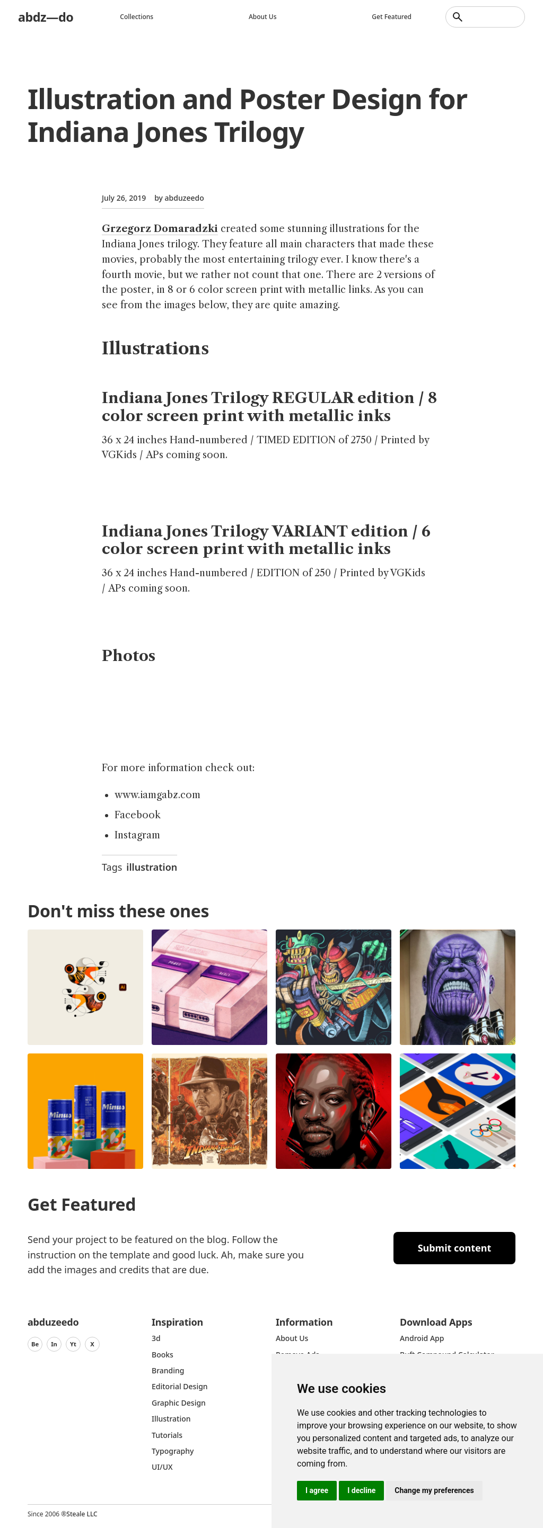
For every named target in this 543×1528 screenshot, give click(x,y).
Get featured (391, 16)
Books (162, 1355)
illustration (151, 867)
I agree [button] (316, 1490)
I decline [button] (361, 1490)
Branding (168, 1370)
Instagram (137, 835)
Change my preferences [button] (434, 1490)
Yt (73, 1344)
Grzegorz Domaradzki (160, 229)
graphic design (179, 1403)
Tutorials (167, 1435)
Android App (422, 1338)
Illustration (171, 1419)
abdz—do (46, 16)
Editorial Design (180, 1386)
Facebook (138, 815)
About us (263, 16)
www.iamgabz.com (157, 795)
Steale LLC (81, 1513)
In (54, 1344)
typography (173, 1451)
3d (156, 1338)
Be (35, 1344)
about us (292, 1338)
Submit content (455, 1247)
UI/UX (162, 1467)
